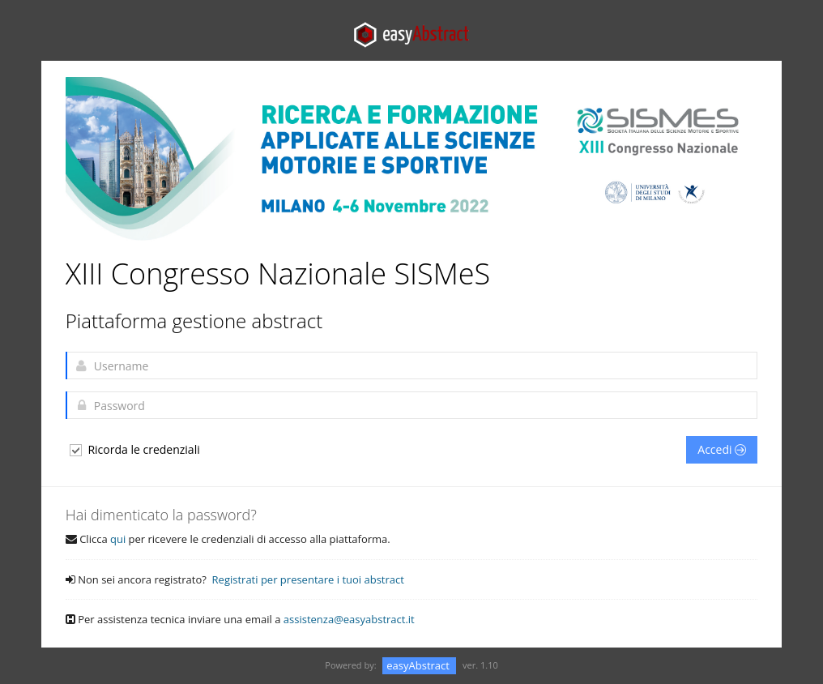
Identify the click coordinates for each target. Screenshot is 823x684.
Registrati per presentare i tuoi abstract (308, 579)
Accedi (721, 449)
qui (118, 539)
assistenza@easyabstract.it (349, 619)
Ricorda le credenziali (134, 450)
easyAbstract (419, 665)
